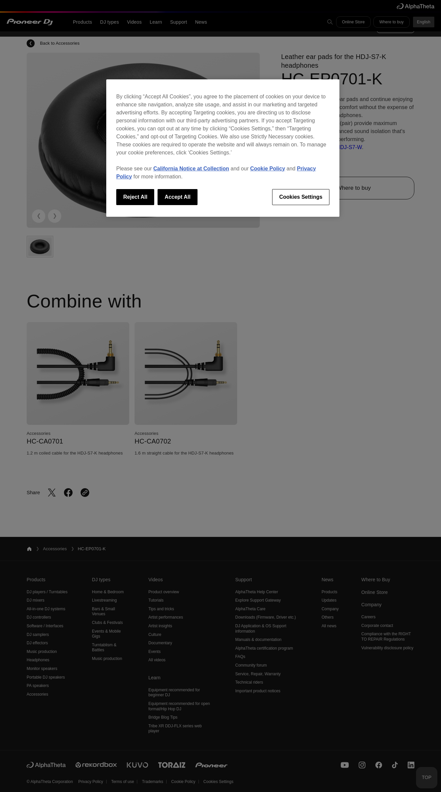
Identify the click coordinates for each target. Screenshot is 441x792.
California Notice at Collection (191, 168)
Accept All (178, 197)
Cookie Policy (267, 168)
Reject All (135, 197)
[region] (222, 148)
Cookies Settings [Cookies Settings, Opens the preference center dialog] (300, 197)
